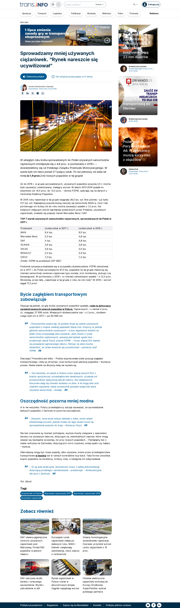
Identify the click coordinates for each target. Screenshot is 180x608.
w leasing (40, 455)
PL (135, 4)
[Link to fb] (153, 605)
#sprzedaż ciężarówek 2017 (57, 493)
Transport (41, 13)
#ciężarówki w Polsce (31, 493)
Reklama (154, 13)
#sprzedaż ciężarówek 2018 (87, 493)
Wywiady (91, 13)
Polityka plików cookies (118, 605)
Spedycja (26, 13)
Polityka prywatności (31, 605)
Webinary (106, 13)
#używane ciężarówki (31, 498)
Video (120, 13)
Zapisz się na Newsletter (76, 605)
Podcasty (134, 13)
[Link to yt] (148, 605)
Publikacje (76, 13)
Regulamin (52, 605)
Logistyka (57, 13)
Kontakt (97, 605)
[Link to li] (159, 605)
